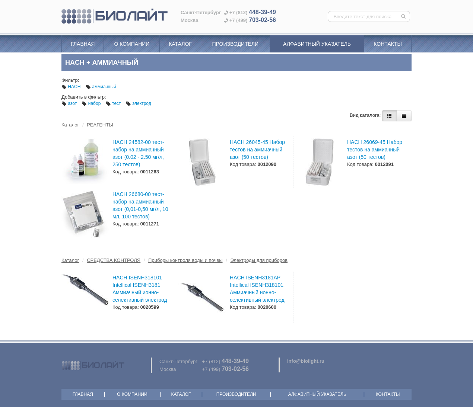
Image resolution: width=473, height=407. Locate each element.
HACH (71, 86)
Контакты (388, 44)
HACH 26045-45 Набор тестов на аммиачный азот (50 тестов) (257, 149)
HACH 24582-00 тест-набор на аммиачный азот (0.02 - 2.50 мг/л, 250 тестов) (138, 153)
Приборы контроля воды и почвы (185, 260)
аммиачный (101, 86)
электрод (138, 103)
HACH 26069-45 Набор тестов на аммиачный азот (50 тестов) (374, 149)
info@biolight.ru (305, 361)
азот (69, 103)
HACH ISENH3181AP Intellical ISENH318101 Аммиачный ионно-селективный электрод (257, 289)
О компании (131, 44)
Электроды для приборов (259, 260)
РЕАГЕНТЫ (100, 125)
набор (92, 103)
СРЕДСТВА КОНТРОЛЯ (113, 260)
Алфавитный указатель (317, 44)
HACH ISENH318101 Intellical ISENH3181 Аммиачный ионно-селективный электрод (139, 289)
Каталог (180, 44)
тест (114, 103)
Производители (235, 44)
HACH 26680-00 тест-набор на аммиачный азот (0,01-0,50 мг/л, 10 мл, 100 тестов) (140, 205)
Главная (83, 44)
